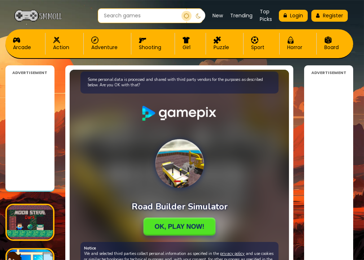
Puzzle (221, 43)
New (217, 15)
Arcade (22, 43)
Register (329, 15)
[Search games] (142, 16)
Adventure (104, 43)
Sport (257, 43)
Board (331, 43)
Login (293, 15)
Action (61, 43)
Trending (241, 15)
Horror (294, 43)
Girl (186, 43)
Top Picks (266, 15)
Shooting (150, 43)
